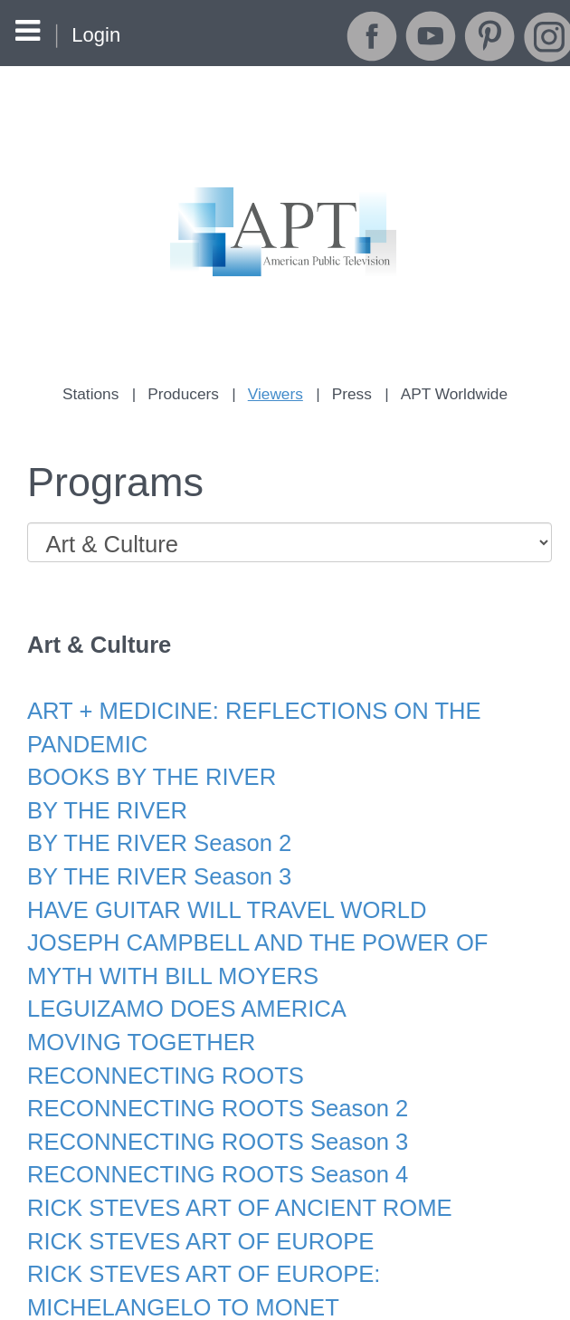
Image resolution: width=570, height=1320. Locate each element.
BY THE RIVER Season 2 (152, 825)
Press (350, 393)
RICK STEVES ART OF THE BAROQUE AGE (250, 1296)
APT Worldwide (449, 393)
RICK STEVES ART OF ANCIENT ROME (228, 1171)
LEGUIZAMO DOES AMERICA (178, 983)
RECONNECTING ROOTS (158, 1045)
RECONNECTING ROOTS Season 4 (207, 1139)
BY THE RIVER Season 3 (152, 857)
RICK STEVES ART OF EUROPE (191, 1202)
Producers (186, 393)
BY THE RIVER (103, 793)
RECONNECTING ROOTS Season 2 (207, 1077)
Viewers (275, 393)
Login (95, 35)
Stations (96, 393)
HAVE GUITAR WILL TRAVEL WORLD (216, 887)
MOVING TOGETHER (135, 1013)
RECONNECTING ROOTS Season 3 (207, 1107)
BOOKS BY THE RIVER (145, 763)
